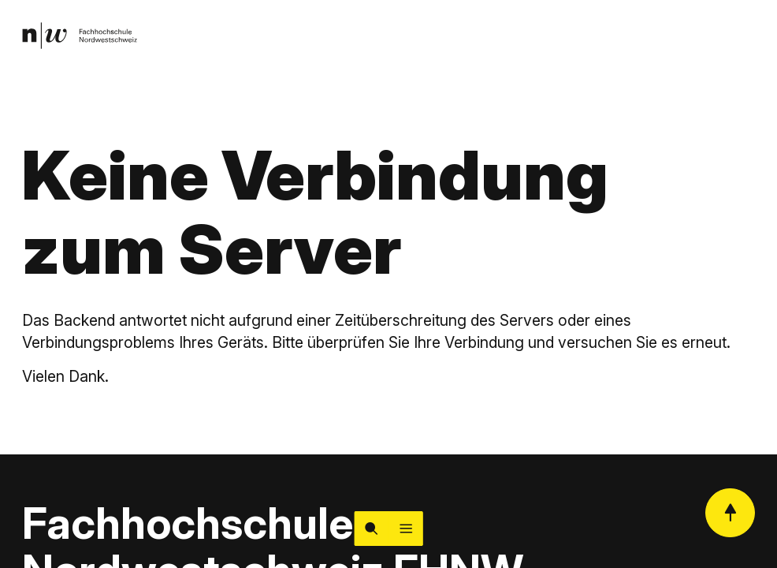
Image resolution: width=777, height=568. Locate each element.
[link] (79, 35)
